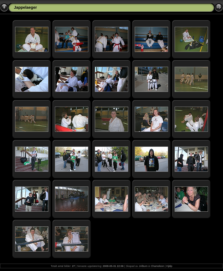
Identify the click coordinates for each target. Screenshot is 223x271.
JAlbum (143, 265)
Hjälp (169, 265)
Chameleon (157, 265)
